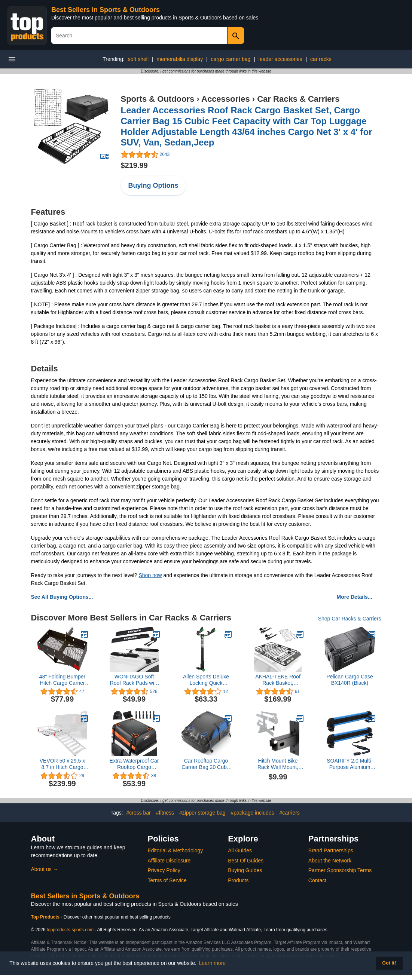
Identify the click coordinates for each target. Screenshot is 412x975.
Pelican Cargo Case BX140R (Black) (349, 680)
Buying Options (153, 185)
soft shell (138, 59)
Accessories (225, 99)
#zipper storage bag (202, 813)
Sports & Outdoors (158, 99)
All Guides (240, 850)
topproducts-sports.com (70, 929)
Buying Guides (245, 870)
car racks (321, 59)
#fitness (165, 813)
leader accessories (280, 59)
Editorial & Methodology (175, 850)
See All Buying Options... (62, 597)
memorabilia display (179, 59)
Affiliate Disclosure (169, 861)
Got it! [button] (389, 963)
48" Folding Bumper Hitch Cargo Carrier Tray (62, 680)
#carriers (289, 813)
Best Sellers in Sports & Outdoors (105, 9)
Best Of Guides (245, 861)
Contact (317, 880)
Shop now (150, 575)
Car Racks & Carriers (298, 99)
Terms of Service (167, 880)
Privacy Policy (164, 870)
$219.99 (134, 165)
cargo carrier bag (231, 59)
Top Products (46, 917)
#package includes (252, 813)
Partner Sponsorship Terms (340, 870)
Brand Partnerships (330, 850)
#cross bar (138, 813)
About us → (44, 869)
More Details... (354, 597)
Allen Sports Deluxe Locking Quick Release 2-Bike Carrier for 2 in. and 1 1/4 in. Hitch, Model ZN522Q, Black (206, 680)
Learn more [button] (212, 963)
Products (238, 880)
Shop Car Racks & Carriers (349, 619)
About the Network (329, 861)
